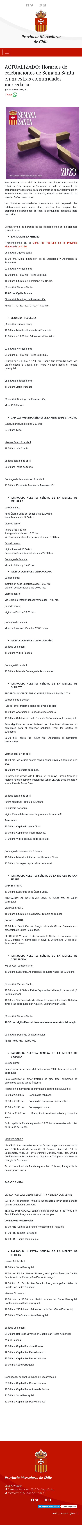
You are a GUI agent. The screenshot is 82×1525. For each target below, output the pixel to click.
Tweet (8, 94)
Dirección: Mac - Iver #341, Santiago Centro (31, 1489)
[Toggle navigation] (6, 52)
